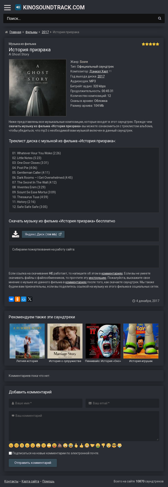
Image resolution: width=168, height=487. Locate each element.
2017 (101, 76)
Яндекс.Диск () (43, 234)
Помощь (48, 481)
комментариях (112, 273)
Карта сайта (30, 481)
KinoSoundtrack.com (50, 7)
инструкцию (97, 278)
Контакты (11, 481)
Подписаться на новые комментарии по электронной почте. (54, 453)
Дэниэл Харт (98, 71)
